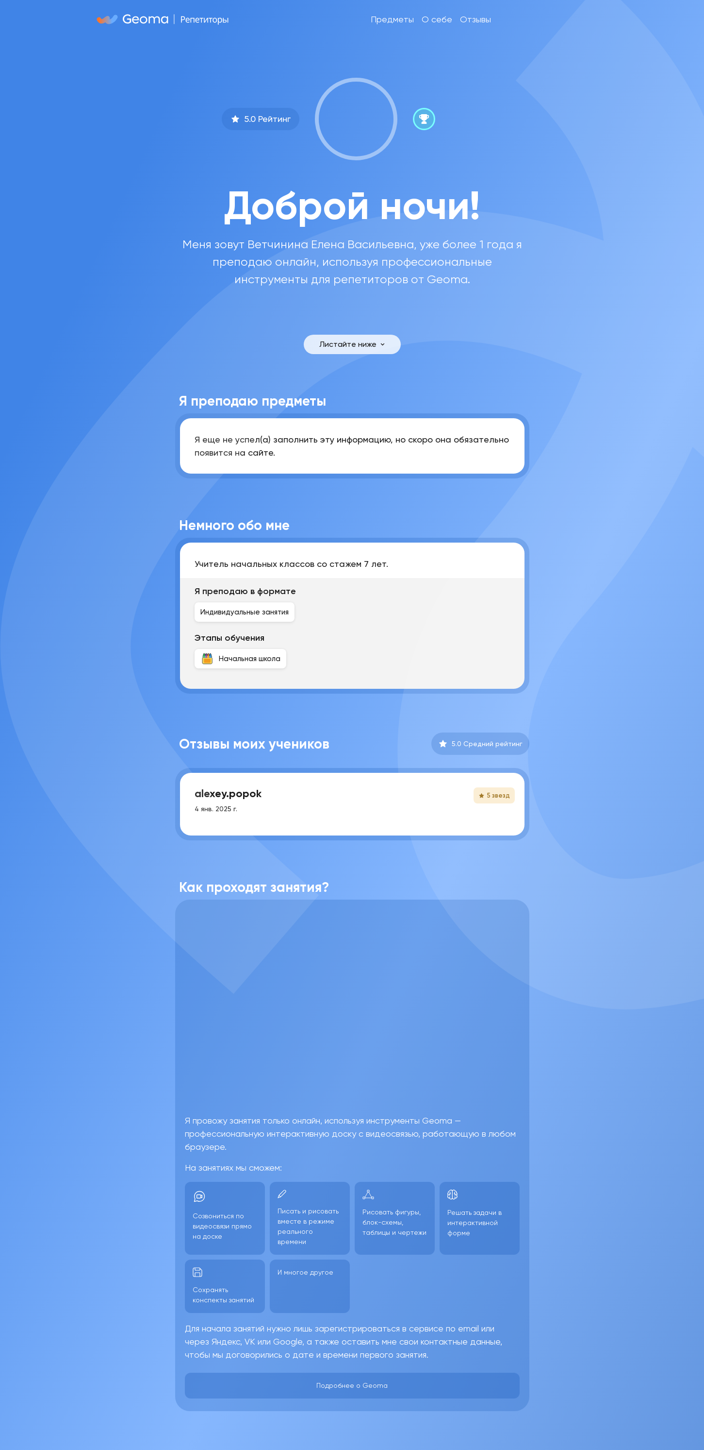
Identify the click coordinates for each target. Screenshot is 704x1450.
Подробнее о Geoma (352, 1385)
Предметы (392, 19)
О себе (437, 19)
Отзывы (475, 19)
